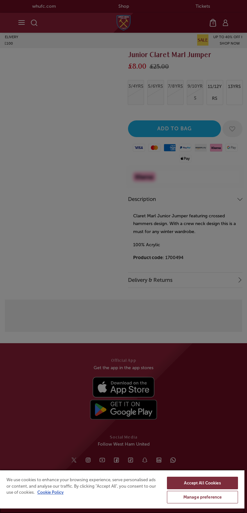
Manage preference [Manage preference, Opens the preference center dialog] (202, 497)
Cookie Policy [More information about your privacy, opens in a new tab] (50, 492)
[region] (122, 491)
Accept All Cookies (202, 483)
